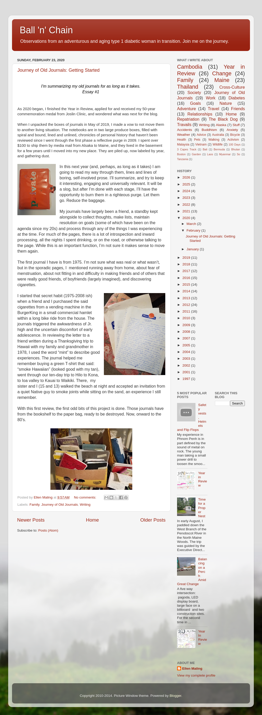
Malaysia (183, 144)
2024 (186, 191)
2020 (186, 218)
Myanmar (225, 154)
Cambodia (189, 67)
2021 (186, 211)
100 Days (235, 144)
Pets (197, 139)
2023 (186, 198)
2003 (186, 358)
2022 (186, 204)
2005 (186, 345)
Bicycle (235, 135)
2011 (186, 311)
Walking (213, 139)
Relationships (200, 114)
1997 (186, 379)
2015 (186, 284)
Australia (218, 135)
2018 (186, 264)
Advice (201, 135)
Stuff (236, 125)
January (193, 249)
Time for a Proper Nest (202, 508)
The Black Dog (223, 119)
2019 (186, 258)
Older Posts (153, 520)
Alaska (221, 125)
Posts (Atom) (48, 530)
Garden (196, 154)
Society (194, 92)
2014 (186, 291)
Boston (181, 154)
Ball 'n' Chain (46, 30)
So (238, 154)
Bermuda (219, 149)
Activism (233, 139)
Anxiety (232, 130)
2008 (186, 332)
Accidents (184, 130)
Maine (222, 80)
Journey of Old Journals (59, 504)
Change (222, 73)
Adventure (186, 108)
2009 (186, 325)
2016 (186, 278)
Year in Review (202, 479)
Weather (183, 135)
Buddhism (209, 130)
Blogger (175, 696)
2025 (186, 184)
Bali (205, 149)
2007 (186, 338)
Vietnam (200, 144)
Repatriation (188, 119)
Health (181, 139)
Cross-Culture (232, 87)
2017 (186, 271)
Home (92, 520)
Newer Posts (31, 520)
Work (210, 98)
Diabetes (236, 98)
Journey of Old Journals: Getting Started (58, 70)
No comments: (85, 497)
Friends (238, 108)
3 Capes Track (186, 149)
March (192, 224)
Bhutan (235, 149)
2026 (186, 177)
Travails (184, 124)
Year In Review (202, 637)
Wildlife (218, 144)
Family (34, 504)
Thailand (187, 87)
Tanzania (182, 159)
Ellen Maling (192, 668)
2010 (186, 318)
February (194, 230)
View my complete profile (196, 675)
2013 (186, 298)
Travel (213, 108)
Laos (210, 154)
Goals (195, 103)
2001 (186, 372)
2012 (186, 305)
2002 (186, 365)
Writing (85, 504)
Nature (226, 103)
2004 (186, 352)
